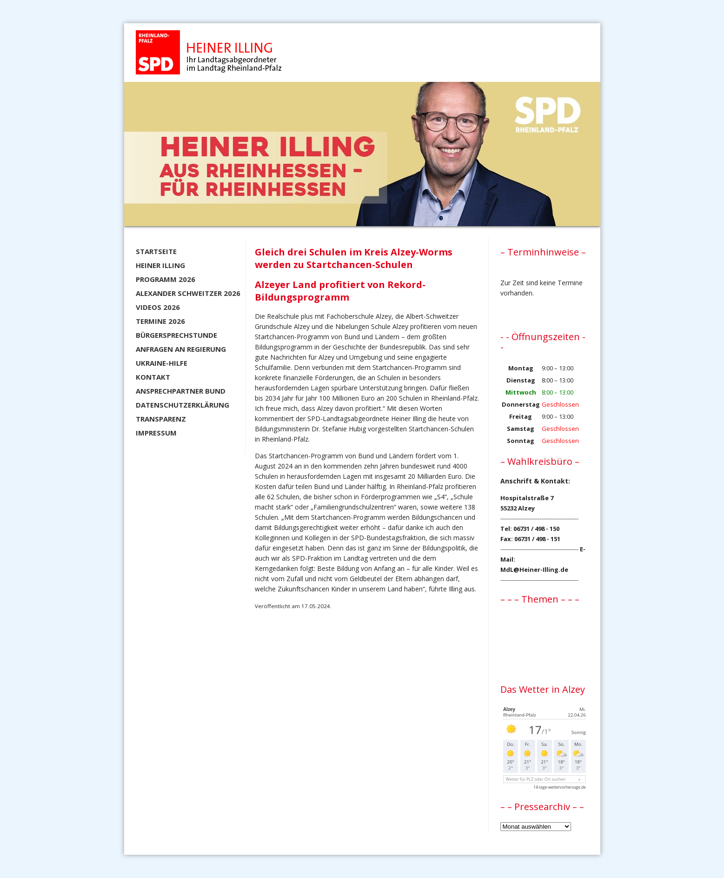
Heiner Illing (160, 265)
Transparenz (161, 418)
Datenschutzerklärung (182, 404)
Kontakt (153, 377)
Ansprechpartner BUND (181, 390)
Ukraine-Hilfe (161, 363)
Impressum (156, 432)
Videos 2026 (158, 307)
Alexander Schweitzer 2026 (188, 293)
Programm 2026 (165, 279)
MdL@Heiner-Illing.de (534, 569)
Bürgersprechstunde (176, 335)
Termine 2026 (160, 321)
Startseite (156, 251)
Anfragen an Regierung (181, 349)
